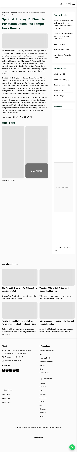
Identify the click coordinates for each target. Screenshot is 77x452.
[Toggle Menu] (73, 4)
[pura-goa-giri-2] (36, 133)
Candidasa (43, 398)
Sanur (41, 405)
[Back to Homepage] (10, 4)
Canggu (42, 383)
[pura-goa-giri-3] (13, 145)
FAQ (41, 354)
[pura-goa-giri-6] (36, 158)
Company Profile (45, 358)
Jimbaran (43, 409)
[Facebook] (3, 371)
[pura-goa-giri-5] (13, 158)
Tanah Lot (43, 413)
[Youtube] (14, 371)
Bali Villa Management (47, 351)
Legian (42, 416)
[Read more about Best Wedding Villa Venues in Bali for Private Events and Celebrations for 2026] (19, 310)
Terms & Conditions (46, 362)
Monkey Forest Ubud (61, 50)
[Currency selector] (67, 3)
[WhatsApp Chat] (72, 447)
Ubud (41, 390)
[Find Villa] (61, 4)
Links (41, 369)
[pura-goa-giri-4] (36, 145)
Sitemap (42, 365)
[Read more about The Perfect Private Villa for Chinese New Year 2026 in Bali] (19, 277)
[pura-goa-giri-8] (36, 170)
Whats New (6, 395)
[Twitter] (10, 371)
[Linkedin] (17, 371)
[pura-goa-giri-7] (13, 170)
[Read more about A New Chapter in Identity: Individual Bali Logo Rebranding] (57, 310)
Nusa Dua (43, 394)
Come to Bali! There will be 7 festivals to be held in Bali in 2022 (63, 36)
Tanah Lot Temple (60, 44)
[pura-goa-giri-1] (13, 133)
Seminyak (43, 387)
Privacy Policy (44, 373)
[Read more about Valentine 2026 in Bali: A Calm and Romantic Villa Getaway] (57, 277)
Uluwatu (42, 402)
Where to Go (6, 398)
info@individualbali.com (13, 361)
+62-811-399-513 (18, 357)
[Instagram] (7, 371)
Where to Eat (6, 402)
